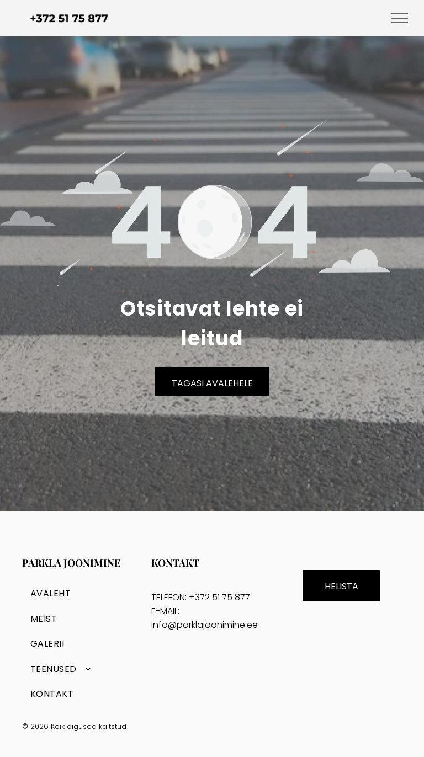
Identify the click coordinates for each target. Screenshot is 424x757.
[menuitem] (82, 593)
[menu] (399, 18)
